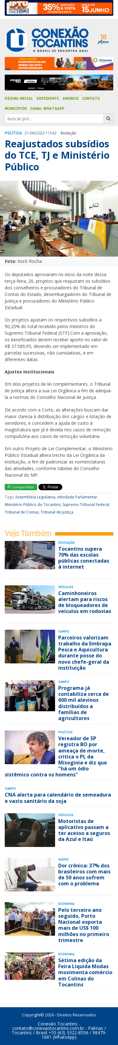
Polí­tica (13, 133)
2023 (40, 133)
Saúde (63, 859)
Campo (63, 631)
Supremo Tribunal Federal (86, 504)
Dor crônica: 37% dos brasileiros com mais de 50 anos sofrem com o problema (84, 874)
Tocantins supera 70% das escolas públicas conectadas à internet (83, 558)
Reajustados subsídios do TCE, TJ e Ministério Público (57, 155)
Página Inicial (19, 98)
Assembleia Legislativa (35, 497)
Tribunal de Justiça (57, 512)
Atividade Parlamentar (77, 497)
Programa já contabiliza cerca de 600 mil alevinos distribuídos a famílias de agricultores (83, 703)
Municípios (16, 108)
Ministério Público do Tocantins (33, 504)
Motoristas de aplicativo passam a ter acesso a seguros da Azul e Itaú (84, 830)
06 (32, 133)
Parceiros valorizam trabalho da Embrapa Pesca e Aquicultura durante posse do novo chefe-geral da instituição (84, 652)
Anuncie (71, 98)
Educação (66, 543)
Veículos (65, 587)
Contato (91, 98)
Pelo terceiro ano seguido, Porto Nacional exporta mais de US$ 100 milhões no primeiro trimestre (83, 925)
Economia (66, 904)
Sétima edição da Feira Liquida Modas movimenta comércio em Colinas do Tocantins (85, 972)
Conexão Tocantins (57, 1024)
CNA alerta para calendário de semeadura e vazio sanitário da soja (58, 797)
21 (27, 133)
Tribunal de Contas (22, 512)
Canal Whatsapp (47, 108)
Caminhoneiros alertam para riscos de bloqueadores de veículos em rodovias (84, 602)
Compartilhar (21, 487)
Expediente (48, 98)
